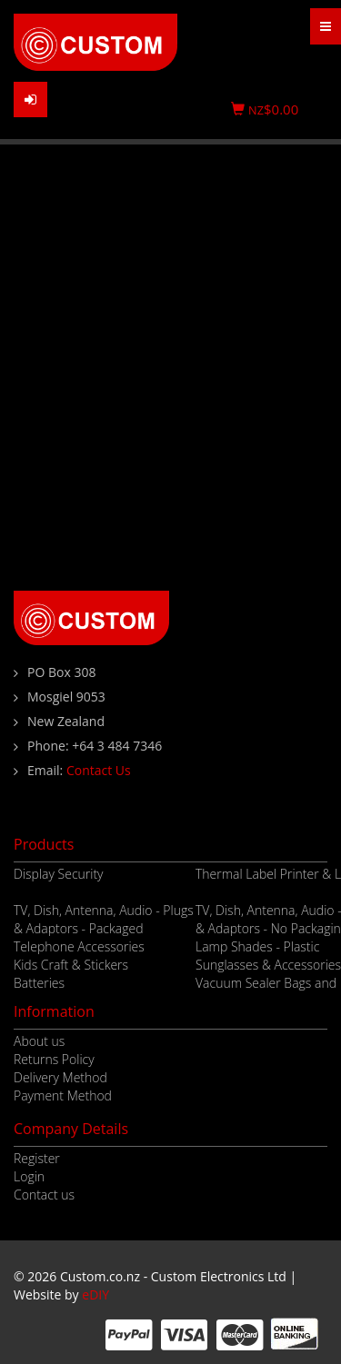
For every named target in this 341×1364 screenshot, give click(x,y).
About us (39, 1041)
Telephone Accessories (79, 946)
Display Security (59, 873)
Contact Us (98, 770)
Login (29, 1176)
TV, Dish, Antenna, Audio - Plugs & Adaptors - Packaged (104, 919)
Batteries (39, 982)
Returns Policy (54, 1059)
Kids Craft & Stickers (71, 964)
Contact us (44, 1194)
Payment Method (63, 1095)
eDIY (95, 1294)
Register (37, 1158)
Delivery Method (60, 1077)
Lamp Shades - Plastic (257, 946)
